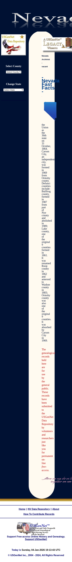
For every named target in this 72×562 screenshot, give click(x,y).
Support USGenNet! (36, 539)
